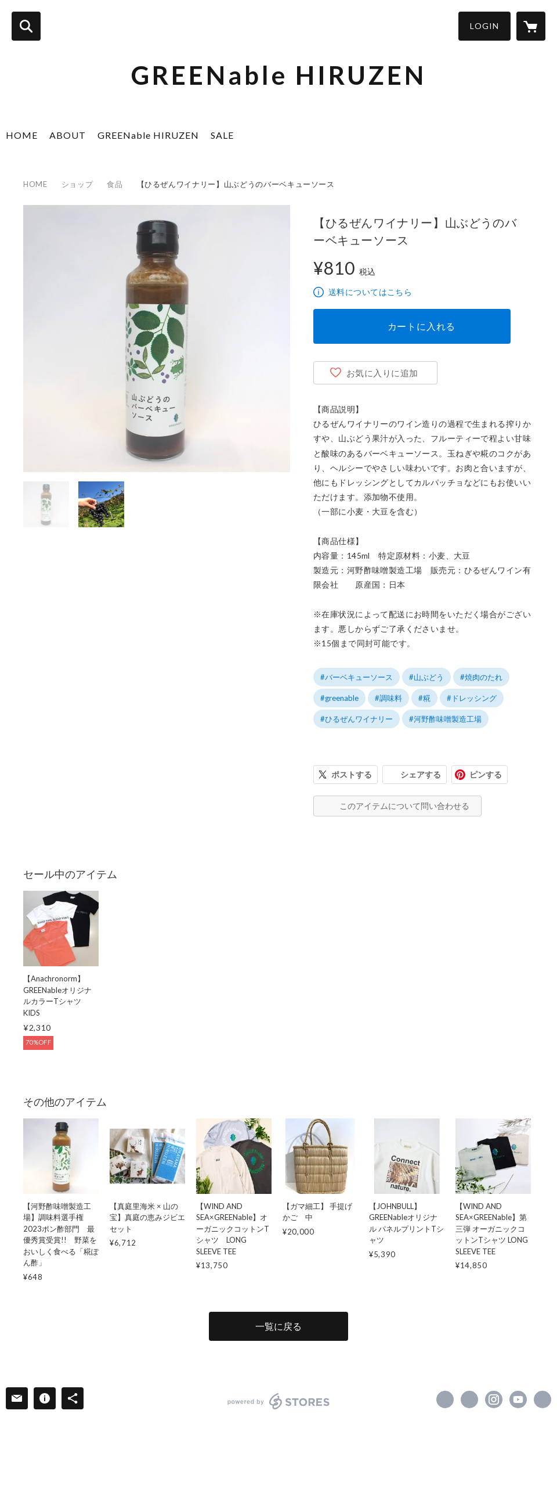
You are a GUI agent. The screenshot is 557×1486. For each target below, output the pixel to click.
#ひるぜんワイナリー (356, 719)
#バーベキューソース (356, 677)
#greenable (339, 698)
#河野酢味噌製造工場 (445, 719)
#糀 (424, 698)
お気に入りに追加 (382, 373)
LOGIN (484, 26)
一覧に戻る (278, 1326)
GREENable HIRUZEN (148, 135)
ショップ (77, 184)
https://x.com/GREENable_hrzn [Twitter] (469, 1399)
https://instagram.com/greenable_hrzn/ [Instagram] (493, 1399)
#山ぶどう (426, 677)
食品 (114, 184)
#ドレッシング (472, 698)
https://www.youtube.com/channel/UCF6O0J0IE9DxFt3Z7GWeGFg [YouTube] (518, 1399)
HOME (22, 135)
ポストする (351, 774)
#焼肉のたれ (481, 677)
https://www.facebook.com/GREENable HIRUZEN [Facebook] (445, 1399)
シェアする (420, 774)
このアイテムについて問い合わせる (404, 806)
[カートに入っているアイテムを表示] (530, 26)
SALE (222, 135)
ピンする (485, 774)
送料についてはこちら (370, 292)
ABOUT (67, 135)
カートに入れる (422, 326)
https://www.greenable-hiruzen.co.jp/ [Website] (542, 1399)
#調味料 (388, 698)
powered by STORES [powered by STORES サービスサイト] (278, 1401)
